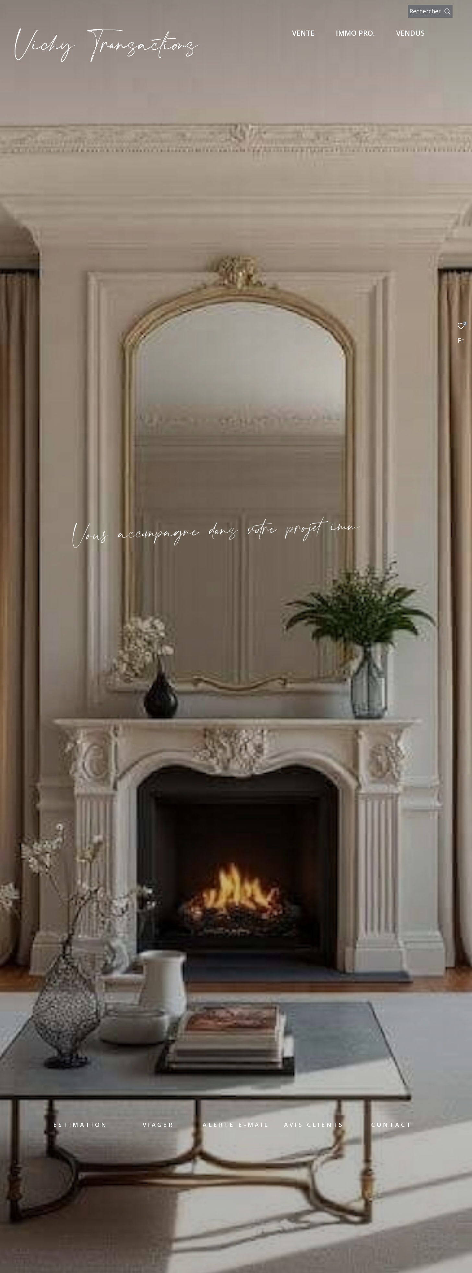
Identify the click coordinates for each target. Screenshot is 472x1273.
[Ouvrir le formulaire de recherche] (445, 11)
